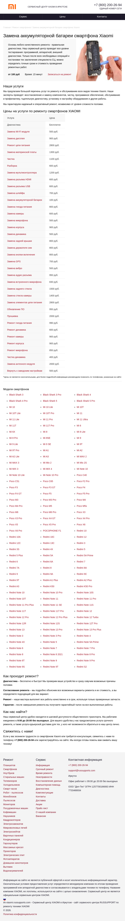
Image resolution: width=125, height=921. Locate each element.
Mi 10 (12, 407)
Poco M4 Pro (15, 506)
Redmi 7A (14, 567)
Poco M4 (81, 499)
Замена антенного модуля (21, 364)
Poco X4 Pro (83, 518)
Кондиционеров (11, 839)
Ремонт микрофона (17, 350)
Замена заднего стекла (19, 288)
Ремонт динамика (16, 329)
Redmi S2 (82, 666)
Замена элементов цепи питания (24, 302)
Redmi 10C (48, 537)
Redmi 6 (13, 561)
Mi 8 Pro (13, 438)
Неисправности (44, 777)
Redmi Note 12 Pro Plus (55, 617)
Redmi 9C (82, 574)
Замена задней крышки (19, 241)
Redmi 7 (81, 561)
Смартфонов (10, 769)
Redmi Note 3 (16, 635)
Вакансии (41, 816)
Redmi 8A (82, 567)
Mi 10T (80, 407)
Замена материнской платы (21, 152)
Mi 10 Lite (48, 407)
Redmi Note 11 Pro (86, 598)
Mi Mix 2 (47, 462)
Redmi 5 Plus (16, 555)
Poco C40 (82, 475)
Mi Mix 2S (82, 462)
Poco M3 (13, 499)
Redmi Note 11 (50, 598)
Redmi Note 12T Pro (87, 623)
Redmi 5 (81, 549)
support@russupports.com (81, 770)
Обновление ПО (15, 309)
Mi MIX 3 (13, 469)
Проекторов (9, 851)
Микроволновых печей (15, 827)
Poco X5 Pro (49, 524)
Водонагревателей (13, 870)
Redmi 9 (13, 574)
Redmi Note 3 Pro (52, 635)
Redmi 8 (47, 567)
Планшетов (9, 765)
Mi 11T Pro (48, 425)
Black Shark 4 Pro (18, 401)
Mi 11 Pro (48, 419)
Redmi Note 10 (16, 592)
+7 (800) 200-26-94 (108, 5)
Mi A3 (46, 456)
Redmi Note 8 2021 (53, 654)
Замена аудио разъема (19, 275)
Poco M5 (47, 506)
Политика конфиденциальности (20, 914)
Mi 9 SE (47, 444)
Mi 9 (79, 438)
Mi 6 (79, 425)
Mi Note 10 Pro (50, 475)
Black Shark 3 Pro (52, 394)
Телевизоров (10, 781)
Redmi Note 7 (50, 648)
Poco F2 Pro (83, 481)
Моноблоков (9, 796)
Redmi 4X (48, 549)
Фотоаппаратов (11, 859)
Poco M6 (13, 512)
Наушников (9, 816)
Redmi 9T (14, 580)
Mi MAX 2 (82, 456)
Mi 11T (12, 425)
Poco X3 (81, 512)
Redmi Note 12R (17, 623)
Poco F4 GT (15, 493)
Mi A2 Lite (14, 456)
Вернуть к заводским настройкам (24, 370)
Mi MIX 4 (47, 469)
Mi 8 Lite (81, 431)
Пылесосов (9, 800)
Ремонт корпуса (15, 343)
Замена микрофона (17, 220)
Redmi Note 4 (84, 635)
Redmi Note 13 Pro (52, 629)
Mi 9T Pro (14, 450)
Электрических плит (14, 855)
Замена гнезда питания (19, 206)
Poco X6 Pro (15, 530)
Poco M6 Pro (49, 512)
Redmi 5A (48, 555)
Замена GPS (14, 261)
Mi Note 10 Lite (17, 475)
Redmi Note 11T (17, 611)
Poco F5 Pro (83, 493)
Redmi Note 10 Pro (52, 592)
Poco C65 (48, 481)
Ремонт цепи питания (18, 145)
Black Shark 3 (16, 394)
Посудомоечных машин (15, 808)
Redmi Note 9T (50, 666)
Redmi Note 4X (17, 642)
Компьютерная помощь (48, 785)
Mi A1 (46, 450)
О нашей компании (46, 812)
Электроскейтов (11, 831)
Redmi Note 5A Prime (88, 642)
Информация (43, 765)
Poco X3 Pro (15, 518)
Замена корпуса (15, 227)
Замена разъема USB (18, 186)
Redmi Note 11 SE (52, 605)
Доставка (41, 800)
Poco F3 (13, 487)
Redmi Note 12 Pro (19, 617)
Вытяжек (8, 867)
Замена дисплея (16, 138)
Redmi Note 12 (84, 611)
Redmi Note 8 (16, 654)
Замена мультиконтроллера (22, 172)
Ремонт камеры (15, 336)
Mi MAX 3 (14, 462)
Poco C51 (14, 481)
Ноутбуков (8, 773)
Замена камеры (15, 213)
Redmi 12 (82, 537)
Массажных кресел (13, 847)
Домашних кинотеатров (15, 863)
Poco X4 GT (49, 518)
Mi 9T (80, 444)
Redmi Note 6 (16, 648)
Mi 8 (45, 431)
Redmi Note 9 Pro (86, 660)
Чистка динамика (16, 357)
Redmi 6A (48, 561)
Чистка (10, 159)
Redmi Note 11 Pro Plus (21, 605)
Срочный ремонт (45, 769)
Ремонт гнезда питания (19, 323)
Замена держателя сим (19, 247)
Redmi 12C (15, 543)
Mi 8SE (46, 438)
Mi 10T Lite (15, 413)
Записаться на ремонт (59, 74)
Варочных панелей (13, 835)
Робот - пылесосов (13, 792)
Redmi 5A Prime (85, 555)
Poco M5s (82, 506)
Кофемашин (9, 812)
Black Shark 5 (50, 401)
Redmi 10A (15, 537)
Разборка (12, 165)
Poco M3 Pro (49, 499)
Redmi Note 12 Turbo (87, 617)
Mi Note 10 (82, 469)
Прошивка (12, 316)
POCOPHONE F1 (52, 530)
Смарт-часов (10, 788)
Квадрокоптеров (12, 820)
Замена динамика (16, 234)
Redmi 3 (81, 543)
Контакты (102, 16)
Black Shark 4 (84, 394)
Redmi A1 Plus (50, 580)
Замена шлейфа (16, 193)
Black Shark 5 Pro (86, 401)
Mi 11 (79, 413)
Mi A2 (80, 450)
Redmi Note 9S (17, 666)
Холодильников (11, 785)
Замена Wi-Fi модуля (18, 131)
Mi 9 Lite (13, 444)
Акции (39, 804)
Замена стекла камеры (19, 295)
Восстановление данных (49, 781)
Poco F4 (81, 487)
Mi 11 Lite (14, 419)
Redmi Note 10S (85, 592)
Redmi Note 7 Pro (86, 648)
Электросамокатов (13, 824)
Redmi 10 (82, 530)
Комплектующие (44, 792)
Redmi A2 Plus (84, 580)
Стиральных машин (13, 777)
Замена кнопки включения (21, 254)
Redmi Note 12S (51, 623)
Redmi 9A (48, 574)
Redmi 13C (48, 543)
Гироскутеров (10, 843)
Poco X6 (81, 524)
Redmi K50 (48, 586)
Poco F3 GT (49, 487)
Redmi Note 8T (17, 660)
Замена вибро (14, 268)
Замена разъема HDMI (19, 179)
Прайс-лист (42, 808)
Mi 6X (12, 431)
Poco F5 (47, 493)
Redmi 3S (14, 549)
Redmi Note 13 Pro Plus (89, 629)
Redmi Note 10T (17, 598)
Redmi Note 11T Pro (53, 611)
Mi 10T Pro (48, 413)
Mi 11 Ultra (82, 419)
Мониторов (9, 804)
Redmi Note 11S (85, 605)
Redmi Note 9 (50, 660)
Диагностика (42, 788)
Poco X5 (13, 524)
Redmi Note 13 (16, 629)
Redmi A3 (14, 586)
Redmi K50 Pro (84, 586)
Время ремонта (44, 773)
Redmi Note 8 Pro (86, 654)
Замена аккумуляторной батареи (24, 200)
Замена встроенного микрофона (24, 282)
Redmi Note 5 (50, 642)
